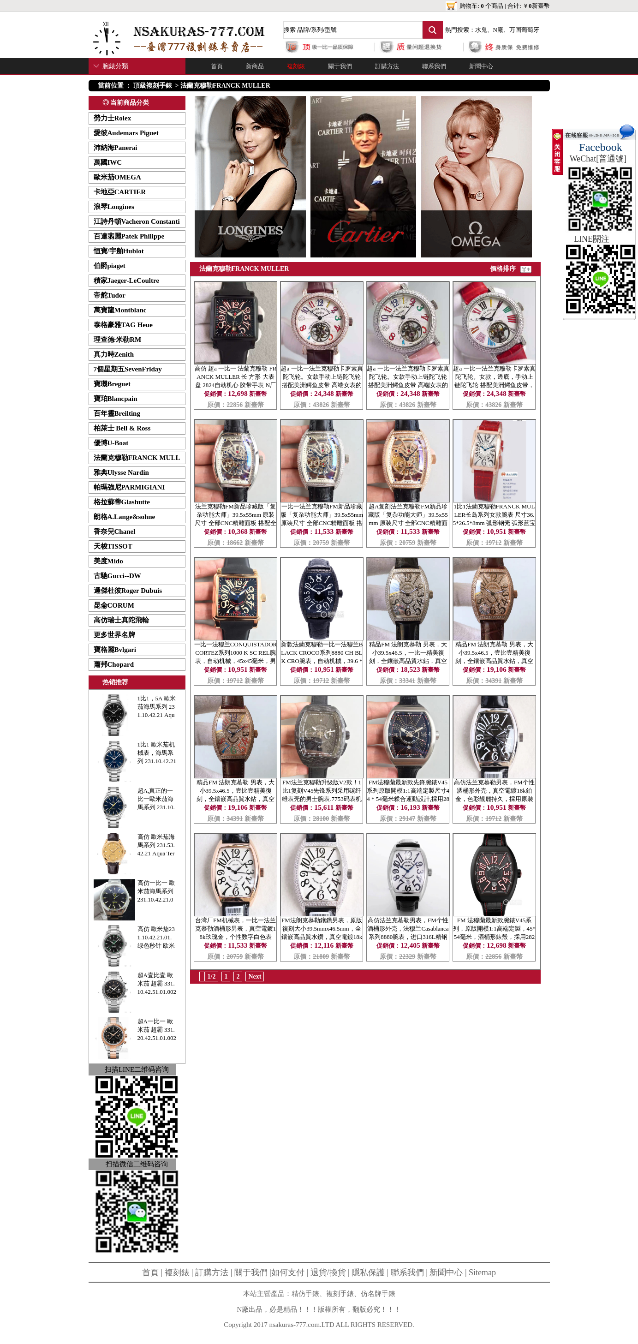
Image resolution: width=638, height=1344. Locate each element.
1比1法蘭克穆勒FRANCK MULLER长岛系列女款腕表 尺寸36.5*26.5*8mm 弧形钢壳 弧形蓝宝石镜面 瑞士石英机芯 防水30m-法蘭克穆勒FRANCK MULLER (494, 523)
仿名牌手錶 (378, 1293)
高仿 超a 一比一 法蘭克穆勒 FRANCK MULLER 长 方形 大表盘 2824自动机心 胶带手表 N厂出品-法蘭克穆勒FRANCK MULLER (236, 385)
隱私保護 (368, 1272)
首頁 (217, 66)
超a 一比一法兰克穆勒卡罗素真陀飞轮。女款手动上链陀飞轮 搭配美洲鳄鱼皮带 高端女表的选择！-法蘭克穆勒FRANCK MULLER (321, 385)
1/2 (212, 976)
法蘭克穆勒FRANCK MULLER (225, 85)
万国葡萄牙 (524, 29)
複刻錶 (296, 66)
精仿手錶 (305, 1293)
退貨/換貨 (328, 1272)
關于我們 (340, 66)
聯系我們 (434, 66)
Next (254, 976)
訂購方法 (387, 66)
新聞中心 (481, 66)
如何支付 (287, 1272)
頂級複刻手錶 (152, 85)
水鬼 (481, 29)
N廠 (498, 29)
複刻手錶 (340, 1293)
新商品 (255, 66)
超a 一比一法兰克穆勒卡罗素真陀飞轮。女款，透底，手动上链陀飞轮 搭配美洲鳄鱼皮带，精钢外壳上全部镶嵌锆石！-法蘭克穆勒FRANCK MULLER (494, 385)
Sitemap (482, 1272)
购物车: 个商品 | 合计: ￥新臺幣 (504, 5)
